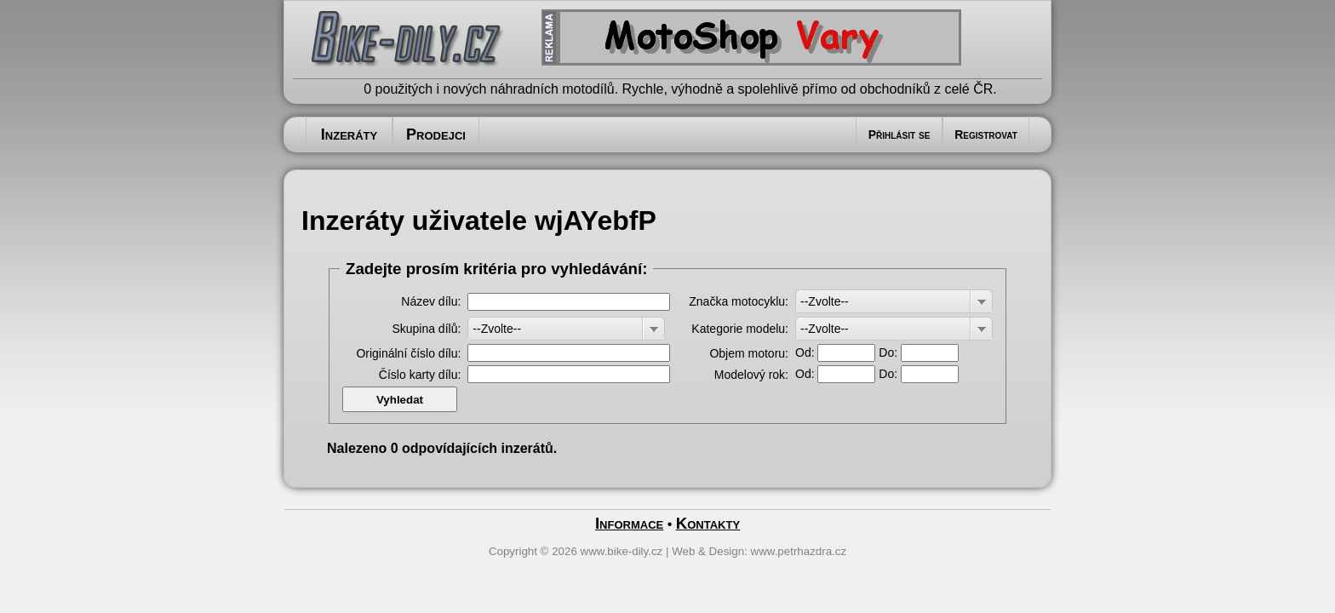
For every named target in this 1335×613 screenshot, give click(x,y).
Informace (629, 523)
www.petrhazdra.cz (799, 551)
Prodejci (436, 134)
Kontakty (708, 523)
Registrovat (985, 134)
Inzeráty (349, 134)
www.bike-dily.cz (622, 551)
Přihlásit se (899, 134)
